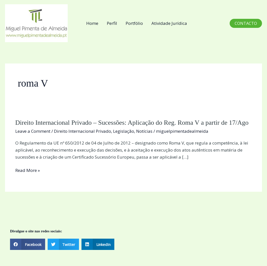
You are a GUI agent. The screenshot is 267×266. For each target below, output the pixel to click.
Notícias (144, 131)
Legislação (123, 131)
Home (92, 23)
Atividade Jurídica (169, 23)
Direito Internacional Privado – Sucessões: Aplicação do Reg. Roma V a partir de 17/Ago (132, 122)
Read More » (27, 170)
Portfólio (134, 23)
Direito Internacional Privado (82, 131)
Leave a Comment (32, 131)
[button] (246, 23)
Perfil (112, 23)
